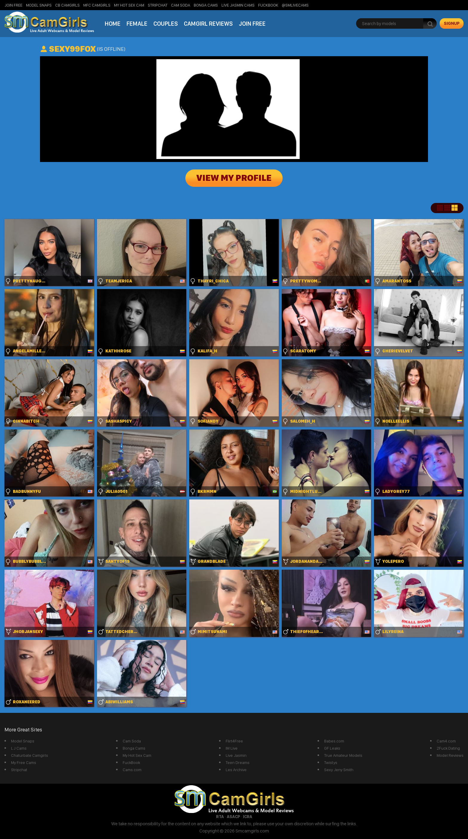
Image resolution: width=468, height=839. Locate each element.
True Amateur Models (343, 755)
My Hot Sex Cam (129, 5)
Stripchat (19, 769)
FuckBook (268, 5)
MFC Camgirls (96, 5)
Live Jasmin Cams (238, 5)
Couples (165, 23)
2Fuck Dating (448, 748)
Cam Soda (180, 5)
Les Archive (236, 769)
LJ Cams (19, 748)
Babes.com (334, 741)
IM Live (232, 748)
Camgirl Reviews (208, 23)
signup (452, 23)
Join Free (13, 5)
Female (137, 23)
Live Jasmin (236, 755)
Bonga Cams (206, 5)
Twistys (330, 762)
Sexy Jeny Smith (338, 769)
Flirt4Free (234, 741)
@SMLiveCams (295, 5)
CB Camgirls (67, 5)
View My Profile (234, 178)
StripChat (157, 5)
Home (113, 23)
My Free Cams (23, 762)
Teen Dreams (238, 762)
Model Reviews (450, 755)
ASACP (233, 816)
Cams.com (132, 769)
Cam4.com (446, 741)
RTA (220, 816)
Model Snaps (39, 5)
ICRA (247, 816)
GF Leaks (332, 748)
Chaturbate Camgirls (29, 755)
